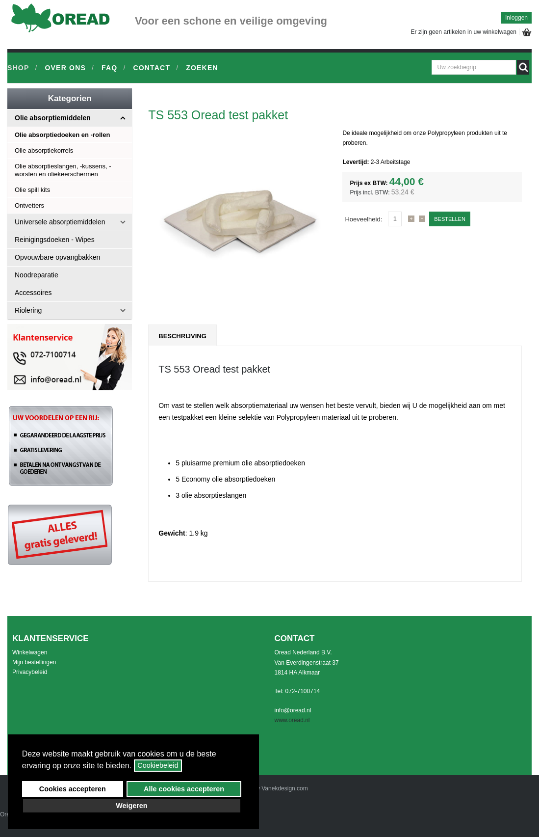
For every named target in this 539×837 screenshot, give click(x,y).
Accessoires (33, 293)
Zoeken (202, 68)
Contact (151, 68)
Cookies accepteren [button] (72, 789)
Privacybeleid (29, 672)
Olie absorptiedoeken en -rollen (62, 134)
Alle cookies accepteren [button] (184, 789)
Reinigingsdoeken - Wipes (55, 239)
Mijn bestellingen (34, 662)
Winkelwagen (29, 652)
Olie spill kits (32, 189)
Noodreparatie (36, 275)
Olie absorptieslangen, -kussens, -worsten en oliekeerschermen (63, 170)
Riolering (28, 310)
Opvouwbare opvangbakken (57, 257)
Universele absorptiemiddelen (60, 222)
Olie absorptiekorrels (44, 150)
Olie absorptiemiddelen (53, 118)
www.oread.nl (292, 720)
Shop (18, 68)
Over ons (65, 68)
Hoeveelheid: (363, 219)
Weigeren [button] (132, 806)
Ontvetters (29, 205)
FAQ (109, 68)
